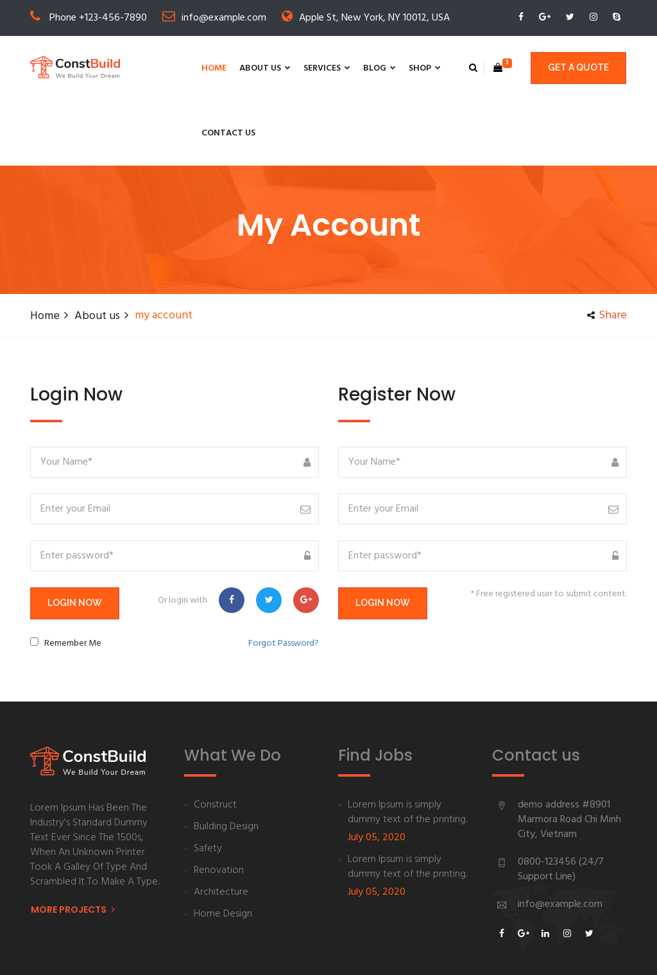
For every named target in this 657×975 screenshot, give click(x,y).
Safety (208, 784)
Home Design (223, 850)
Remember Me (72, 579)
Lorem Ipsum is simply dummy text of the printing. (407, 748)
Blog (316, 68)
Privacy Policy (597, 951)
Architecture (221, 828)
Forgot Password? (283, 579)
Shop (362, 68)
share (605, 251)
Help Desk (527, 951)
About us (202, 68)
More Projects (73, 846)
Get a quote (579, 68)
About (474, 951)
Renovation (219, 806)
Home (151, 68)
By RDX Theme (246, 951)
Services (264, 68)
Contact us (418, 68)
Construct (215, 741)
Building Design (226, 762)
